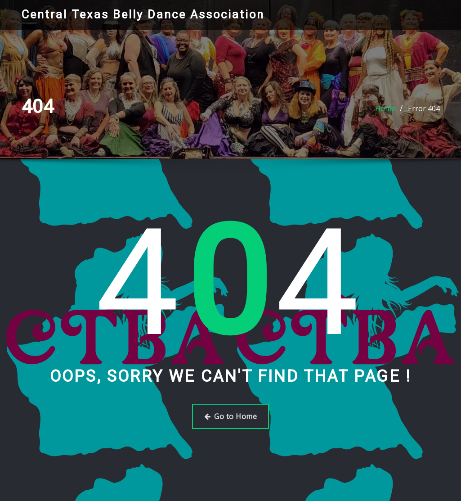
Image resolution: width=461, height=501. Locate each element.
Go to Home (230, 416)
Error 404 (424, 108)
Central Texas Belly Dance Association (143, 14)
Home (385, 108)
